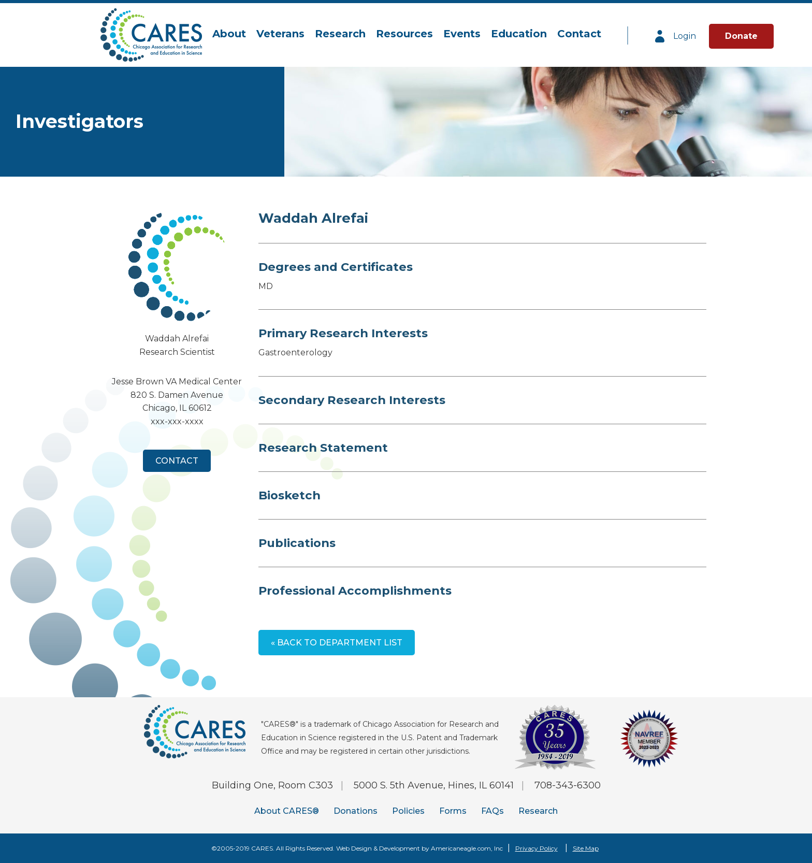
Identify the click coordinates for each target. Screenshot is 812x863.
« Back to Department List (336, 643)
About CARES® (286, 811)
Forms (453, 811)
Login (675, 36)
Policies (408, 811)
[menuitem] (229, 34)
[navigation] (406, 34)
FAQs (492, 811)
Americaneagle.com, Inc (467, 848)
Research (538, 811)
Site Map (586, 848)
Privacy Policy (536, 848)
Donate (741, 36)
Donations (356, 811)
